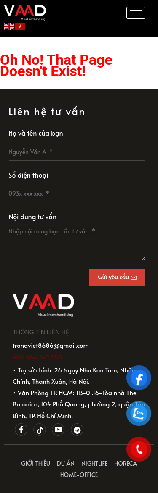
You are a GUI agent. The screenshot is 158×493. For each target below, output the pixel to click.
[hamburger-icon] (135, 13)
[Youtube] (58, 429)
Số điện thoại (28, 174)
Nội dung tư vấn (32, 216)
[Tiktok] (39, 429)
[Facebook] (21, 429)
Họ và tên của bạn (35, 132)
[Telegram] (77, 429)
